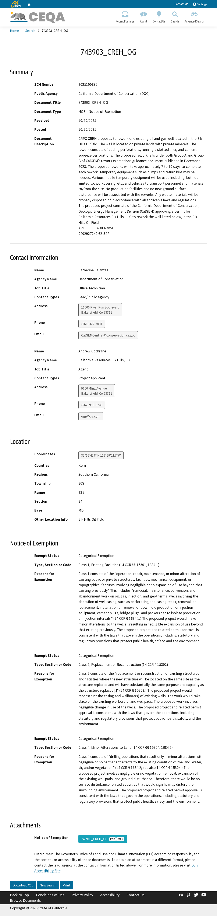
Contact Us (181, 4)
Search (175, 16)
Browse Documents (25, 901)
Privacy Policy (82, 896)
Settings (200, 4)
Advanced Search (194, 16)
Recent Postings (125, 16)
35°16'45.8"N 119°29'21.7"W (101, 456)
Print (66, 886)
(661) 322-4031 (91, 325)
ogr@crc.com (90, 417)
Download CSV (23, 886)
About (143, 16)
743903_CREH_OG (102, 840)
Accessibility (110, 896)
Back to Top (19, 896)
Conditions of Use (50, 896)
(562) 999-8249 (91, 406)
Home (14, 31)
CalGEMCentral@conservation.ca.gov (108, 336)
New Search (48, 886)
